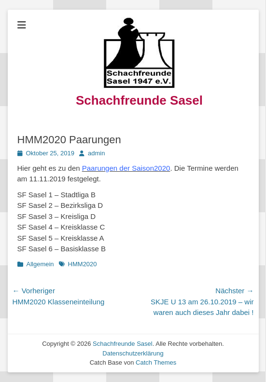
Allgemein (40, 264)
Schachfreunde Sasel (139, 100)
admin (96, 153)
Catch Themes (156, 362)
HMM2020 (82, 264)
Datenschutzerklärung (132, 353)
